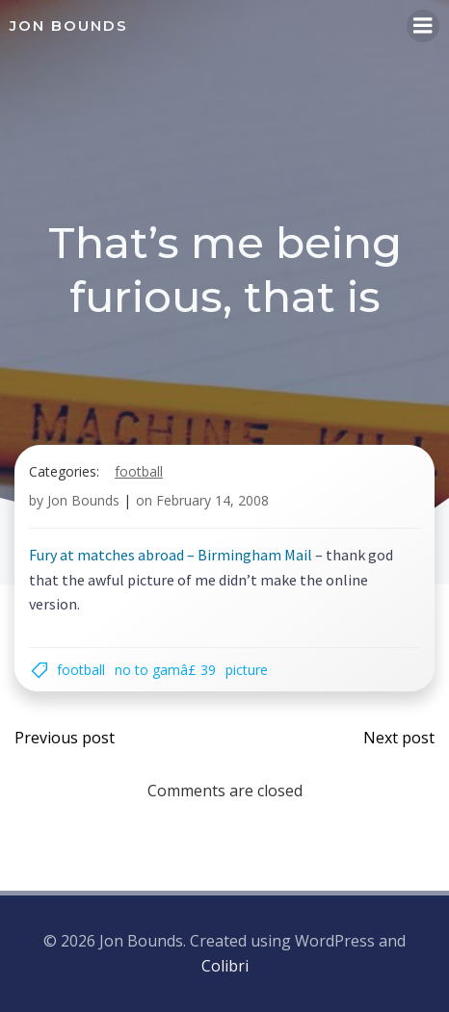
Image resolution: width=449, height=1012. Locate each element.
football (139, 471)
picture (246, 670)
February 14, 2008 (212, 500)
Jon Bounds (83, 500)
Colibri (225, 965)
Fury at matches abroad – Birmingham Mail (170, 554)
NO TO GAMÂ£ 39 (165, 670)
